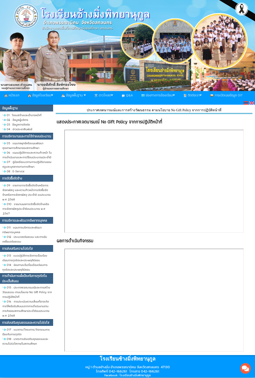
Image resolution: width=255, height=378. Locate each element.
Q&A (127, 95)
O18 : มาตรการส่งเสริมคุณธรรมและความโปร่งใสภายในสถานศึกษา (25, 341)
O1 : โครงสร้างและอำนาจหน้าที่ (24, 115)
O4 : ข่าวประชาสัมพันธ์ (19, 129)
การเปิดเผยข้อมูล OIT (226, 95)
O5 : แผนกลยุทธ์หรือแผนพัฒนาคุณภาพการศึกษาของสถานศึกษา (22, 145)
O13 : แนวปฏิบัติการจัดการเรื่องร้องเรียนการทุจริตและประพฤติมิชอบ (24, 257)
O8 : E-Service (15, 171)
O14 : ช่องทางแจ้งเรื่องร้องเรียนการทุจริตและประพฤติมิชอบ (25, 267)
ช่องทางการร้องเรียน (158, 95)
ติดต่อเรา (192, 95)
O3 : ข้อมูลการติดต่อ (18, 124)
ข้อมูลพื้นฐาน (74, 95)
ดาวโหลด (103, 95)
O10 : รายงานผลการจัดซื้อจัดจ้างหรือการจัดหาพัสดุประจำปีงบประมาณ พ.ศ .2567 (25, 209)
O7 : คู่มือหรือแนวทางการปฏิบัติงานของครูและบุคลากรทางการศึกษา (26, 164)
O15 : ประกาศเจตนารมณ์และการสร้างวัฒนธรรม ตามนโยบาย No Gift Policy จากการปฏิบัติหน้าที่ (27, 292)
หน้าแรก (11, 95)
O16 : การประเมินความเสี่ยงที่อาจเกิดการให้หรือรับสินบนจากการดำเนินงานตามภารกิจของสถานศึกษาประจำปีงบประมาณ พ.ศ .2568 (25, 308)
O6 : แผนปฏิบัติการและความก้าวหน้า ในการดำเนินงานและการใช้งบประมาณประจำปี (27, 155)
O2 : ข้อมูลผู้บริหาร (17, 119)
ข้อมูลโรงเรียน (40, 95)
